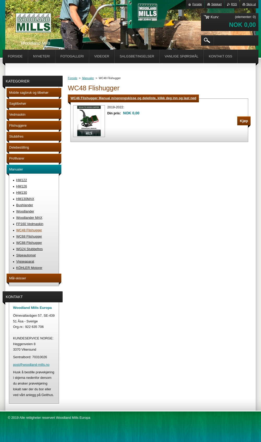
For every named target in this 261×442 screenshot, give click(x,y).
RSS (234, 4)
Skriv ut (251, 4)
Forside (72, 78)
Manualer (88, 78)
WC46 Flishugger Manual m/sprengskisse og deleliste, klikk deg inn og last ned (133, 98)
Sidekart (216, 4)
